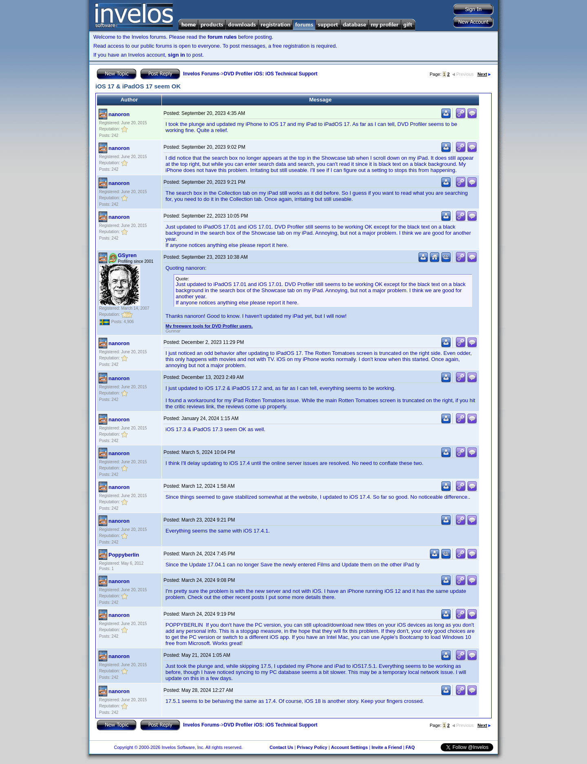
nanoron (119, 114)
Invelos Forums (201, 74)
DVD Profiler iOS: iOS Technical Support (271, 74)
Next (484, 74)
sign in (176, 55)
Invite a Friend (386, 747)
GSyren (127, 255)
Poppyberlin (123, 555)
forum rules (222, 37)
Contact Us (281, 747)
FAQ (410, 747)
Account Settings (349, 747)
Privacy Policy (312, 747)
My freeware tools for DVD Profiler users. (209, 326)
